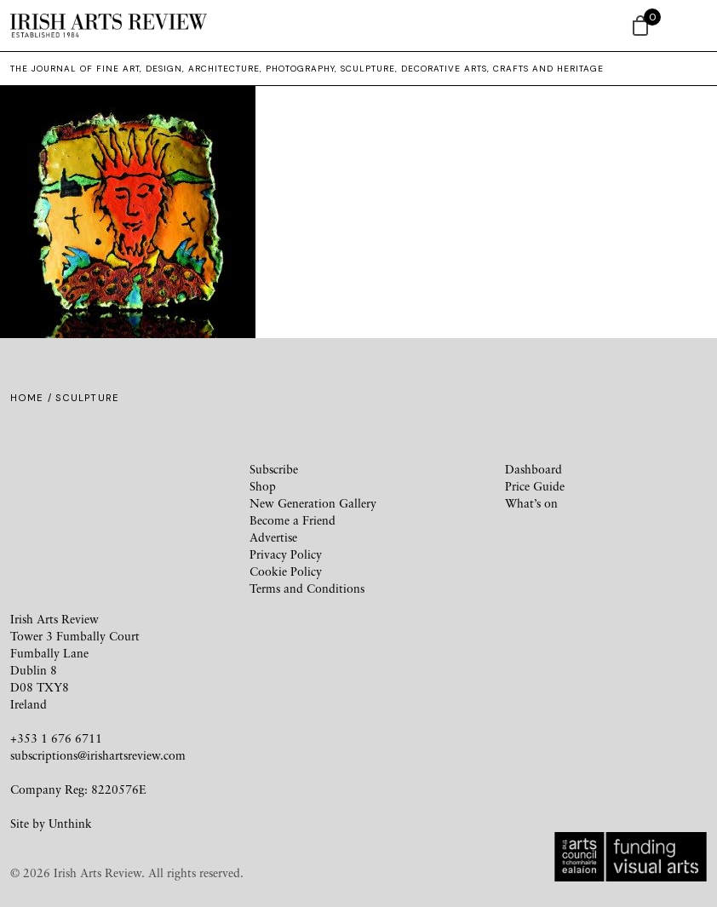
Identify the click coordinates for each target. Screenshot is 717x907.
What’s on (531, 503)
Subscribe (274, 469)
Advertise (273, 537)
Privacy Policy (286, 554)
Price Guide (535, 486)
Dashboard (533, 469)
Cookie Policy (286, 571)
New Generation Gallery (313, 503)
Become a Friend (293, 520)
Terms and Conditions (307, 588)
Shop (263, 486)
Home (26, 398)
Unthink (70, 823)
